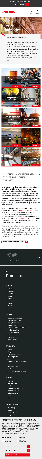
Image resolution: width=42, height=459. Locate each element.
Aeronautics (10, 298)
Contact (9, 410)
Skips (8, 364)
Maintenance (11, 386)
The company (11, 408)
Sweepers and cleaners (13, 366)
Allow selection (18, 450)
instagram (13, 275)
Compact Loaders (12, 337)
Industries (10, 294)
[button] (37, 12)
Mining (9, 308)
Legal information (12, 412)
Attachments (10, 346)
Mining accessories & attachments (16, 371)
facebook (6, 275)
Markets (9, 285)
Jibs (8, 359)
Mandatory (7, 438)
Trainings (9, 395)
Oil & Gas (9, 296)
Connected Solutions (13, 390)
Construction (10, 291)
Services (9, 378)
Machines (9, 314)
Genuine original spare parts (15, 388)
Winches (9, 369)
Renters (9, 306)
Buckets (9, 349)
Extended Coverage (12, 383)
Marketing (22, 441)
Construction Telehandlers (14, 318)
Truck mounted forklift (13, 332)
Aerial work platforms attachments (16, 361)
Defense (9, 303)
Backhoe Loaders (12, 339)
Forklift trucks (11, 335)
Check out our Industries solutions (15, 242)
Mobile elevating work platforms (16, 327)
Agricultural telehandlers (14, 320)
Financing (10, 381)
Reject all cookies (18, 446)
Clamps (9, 352)
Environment (10, 301)
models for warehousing (27, 210)
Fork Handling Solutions (14, 354)
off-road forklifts (23, 218)
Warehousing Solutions (13, 330)
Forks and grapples (12, 357)
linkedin (22, 275)
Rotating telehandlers (13, 323)
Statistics (22, 438)
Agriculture (10, 289)
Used (8, 398)
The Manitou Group (12, 404)
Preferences (8, 441)
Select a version (21, 4)
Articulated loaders (12, 325)
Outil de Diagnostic (12, 393)
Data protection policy (13, 415)
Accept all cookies (18, 454)
